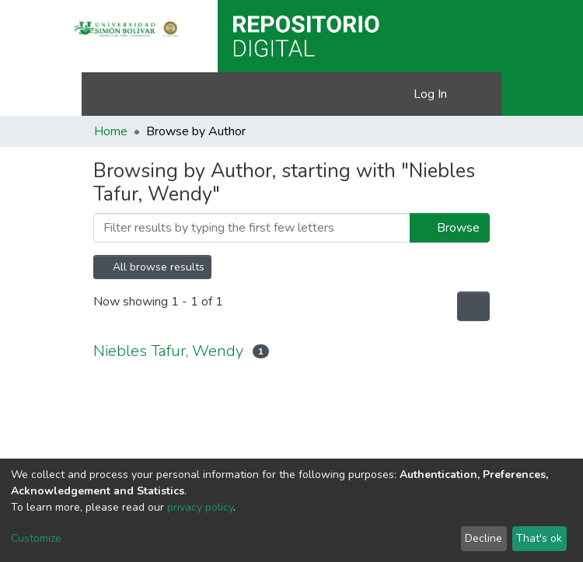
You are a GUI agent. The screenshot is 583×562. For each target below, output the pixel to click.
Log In (431, 94)
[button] (399, 94)
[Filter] (251, 228)
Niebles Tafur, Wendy (168, 350)
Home (110, 131)
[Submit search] (376, 94)
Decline (483, 538)
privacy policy (200, 507)
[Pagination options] (473, 306)
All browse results (152, 267)
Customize (36, 538)
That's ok (539, 538)
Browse (450, 227)
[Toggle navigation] (479, 94)
